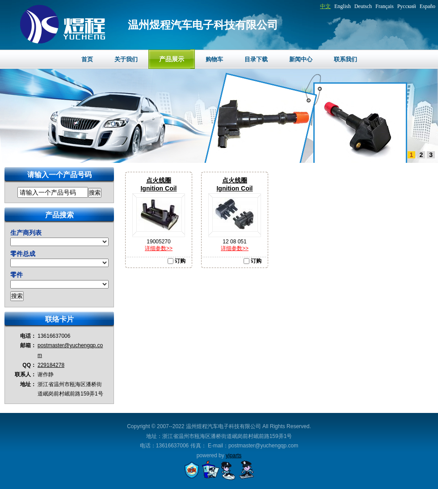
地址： (28, 384)
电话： (28, 336)
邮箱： (28, 345)
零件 (16, 274)
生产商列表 (26, 232)
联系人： (25, 374)
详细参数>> (159, 248)
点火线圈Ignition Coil (158, 184)
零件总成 (22, 253)
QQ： (29, 365)
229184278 (51, 365)
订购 (176, 261)
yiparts (233, 455)
